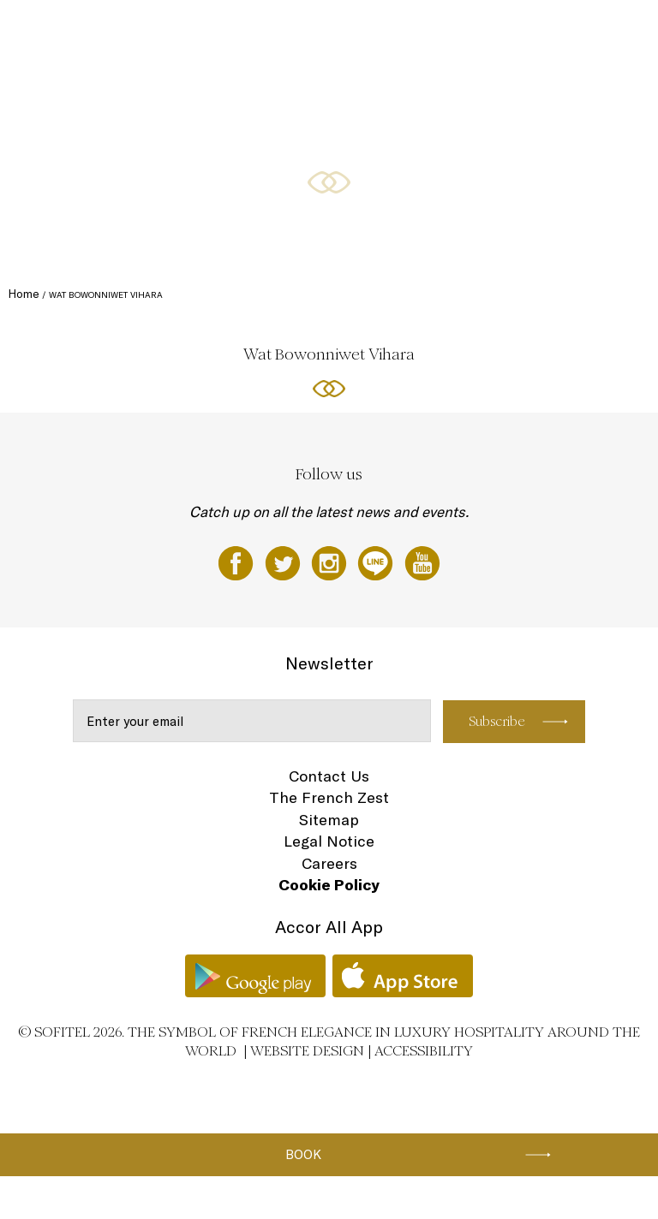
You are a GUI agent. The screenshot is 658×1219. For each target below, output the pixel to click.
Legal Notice (329, 841)
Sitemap (329, 820)
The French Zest (329, 797)
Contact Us (329, 776)
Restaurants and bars (264, 32)
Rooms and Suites (160, 32)
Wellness (585, 32)
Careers (329, 863)
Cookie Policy (329, 885)
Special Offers (358, 32)
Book (303, 1154)
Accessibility (423, 1051)
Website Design (307, 1051)
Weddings (526, 32)
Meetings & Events (447, 32)
